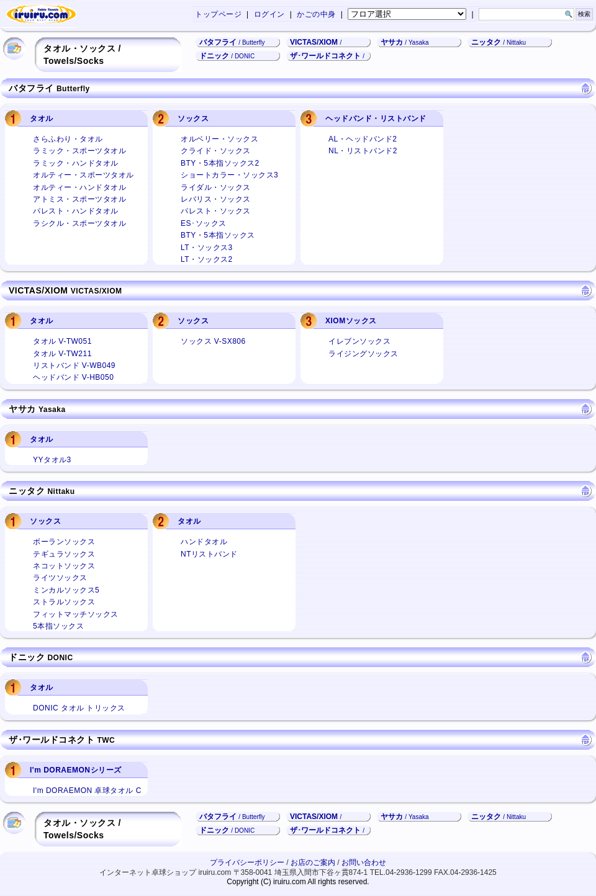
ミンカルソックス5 (60, 589)
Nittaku (60, 491)
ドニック (227, 56)
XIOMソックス (351, 320)
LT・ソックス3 (201, 246)
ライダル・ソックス (210, 186)
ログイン (269, 14)
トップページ (218, 14)
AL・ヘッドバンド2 (357, 138)
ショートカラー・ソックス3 (224, 174)
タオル (41, 118)
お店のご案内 (313, 862)
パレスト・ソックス (210, 210)
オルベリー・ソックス (214, 138)
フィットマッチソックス (70, 613)
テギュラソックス (58, 553)
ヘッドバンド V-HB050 (68, 376)
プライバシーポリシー (247, 862)
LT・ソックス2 (201, 258)
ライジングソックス (358, 352)
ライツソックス (55, 576)
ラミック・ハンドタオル (70, 162)
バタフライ (232, 42)
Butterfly (73, 88)
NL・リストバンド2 (357, 150)
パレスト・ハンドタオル (70, 210)
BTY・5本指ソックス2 (215, 162)
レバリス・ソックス (210, 198)
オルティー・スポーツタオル (78, 174)
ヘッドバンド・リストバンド (376, 118)
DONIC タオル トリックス (73, 707)
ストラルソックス (58, 601)
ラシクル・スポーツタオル (74, 222)
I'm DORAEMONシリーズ (76, 770)
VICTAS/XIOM (313, 42)
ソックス (193, 118)
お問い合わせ (363, 862)
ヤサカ (405, 42)
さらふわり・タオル (62, 138)
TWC (106, 740)
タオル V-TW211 (57, 352)
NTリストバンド (204, 553)
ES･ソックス (198, 222)
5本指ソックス (53, 625)
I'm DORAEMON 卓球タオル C (82, 789)
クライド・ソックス (210, 150)
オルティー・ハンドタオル (74, 186)
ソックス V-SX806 (208, 340)
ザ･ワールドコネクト (325, 56)
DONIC (60, 657)
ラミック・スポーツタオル (74, 150)
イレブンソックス (354, 340)
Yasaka (52, 409)
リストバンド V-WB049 (68, 364)
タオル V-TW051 (57, 340)
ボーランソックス (58, 540)
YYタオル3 (46, 459)
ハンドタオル (198, 540)
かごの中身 (316, 14)
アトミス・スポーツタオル (74, 198)
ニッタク (498, 42)
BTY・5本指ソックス (212, 234)
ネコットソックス (58, 565)
